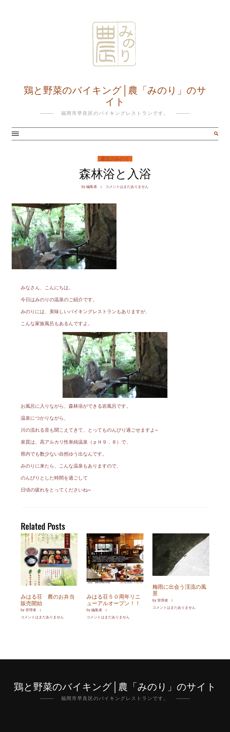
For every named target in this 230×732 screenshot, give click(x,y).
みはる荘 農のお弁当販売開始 (48, 599)
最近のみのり (115, 159)
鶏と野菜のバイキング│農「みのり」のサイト (115, 95)
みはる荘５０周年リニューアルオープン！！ (113, 599)
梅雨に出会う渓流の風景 (179, 589)
